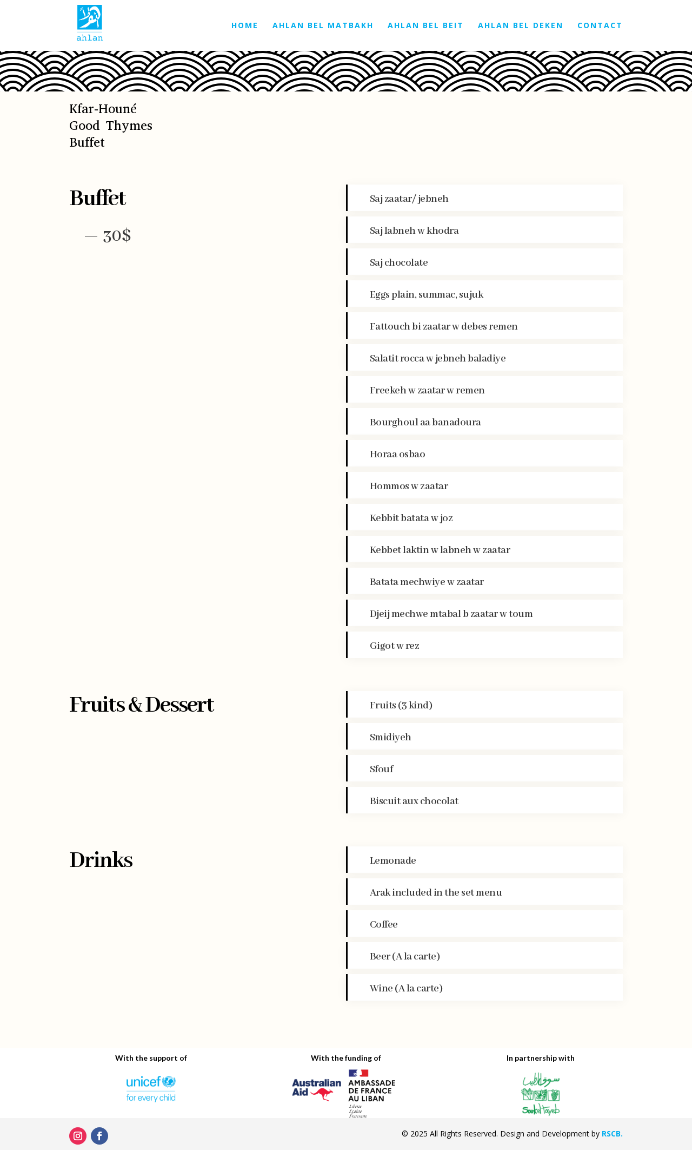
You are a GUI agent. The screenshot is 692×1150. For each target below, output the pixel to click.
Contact (600, 26)
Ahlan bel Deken (520, 26)
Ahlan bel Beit (426, 26)
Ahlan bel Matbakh (323, 26)
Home (244, 26)
